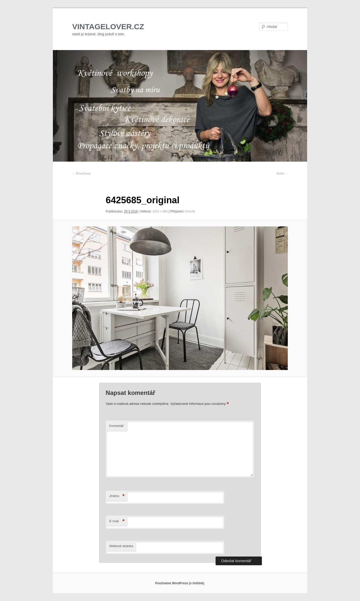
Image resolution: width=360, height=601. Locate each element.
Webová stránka (121, 546)
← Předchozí (81, 173)
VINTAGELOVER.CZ (108, 26)
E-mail (117, 521)
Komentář (116, 426)
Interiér (190, 211)
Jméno (117, 496)
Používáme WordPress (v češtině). (180, 583)
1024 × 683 (160, 211)
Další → (282, 173)
